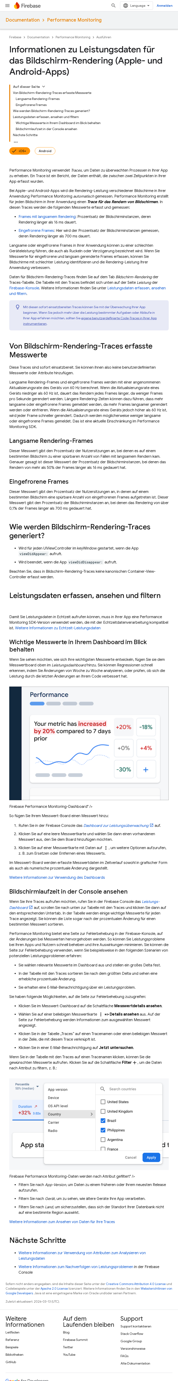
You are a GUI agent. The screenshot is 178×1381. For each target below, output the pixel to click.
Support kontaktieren (136, 1252)
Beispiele (12, 1273)
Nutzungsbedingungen (23, 1367)
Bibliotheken (14, 1280)
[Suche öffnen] (166, 5)
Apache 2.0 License (54, 1214)
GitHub (11, 1288)
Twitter (68, 1273)
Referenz (12, 1265)
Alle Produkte (15, 1348)
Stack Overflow (132, 1259)
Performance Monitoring (74, 20)
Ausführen (103, 37)
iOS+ (17, 85)
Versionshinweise (133, 1274)
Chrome (12, 1326)
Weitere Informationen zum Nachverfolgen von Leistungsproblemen (76, 1192)
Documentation (23, 20)
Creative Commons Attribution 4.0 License (136, 1210)
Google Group (131, 1267)
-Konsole (24, 223)
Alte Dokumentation (135, 1289)
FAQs (124, 1282)
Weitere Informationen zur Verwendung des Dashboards (57, 803)
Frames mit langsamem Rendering (47, 151)
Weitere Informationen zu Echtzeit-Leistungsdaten (58, 554)
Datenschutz (53, 1367)
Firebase (15, 37)
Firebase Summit (75, 1265)
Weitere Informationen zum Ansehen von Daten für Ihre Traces (62, 1147)
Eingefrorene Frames (36, 165)
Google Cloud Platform (22, 1341)
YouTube (69, 1280)
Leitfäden (12, 1258)
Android (39, 85)
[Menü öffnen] (7, 5)
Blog (66, 1258)
